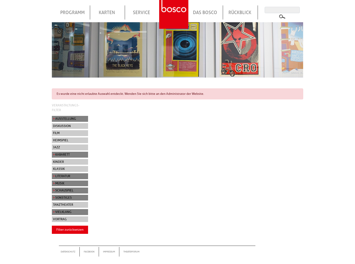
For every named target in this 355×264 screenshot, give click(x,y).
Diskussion (62, 126)
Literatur (62, 176)
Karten (107, 12)
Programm (72, 12)
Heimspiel (60, 140)
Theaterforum (131, 251)
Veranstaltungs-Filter (65, 107)
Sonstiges (63, 198)
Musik (59, 183)
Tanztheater (63, 205)
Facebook (89, 251)
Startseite (174, 9)
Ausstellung (65, 119)
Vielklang (63, 212)
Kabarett (62, 154)
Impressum (109, 251)
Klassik (59, 169)
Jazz (56, 147)
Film (56, 133)
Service (141, 12)
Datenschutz (68, 251)
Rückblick (239, 12)
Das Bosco (205, 12)
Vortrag (60, 219)
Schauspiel (64, 190)
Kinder (58, 162)
